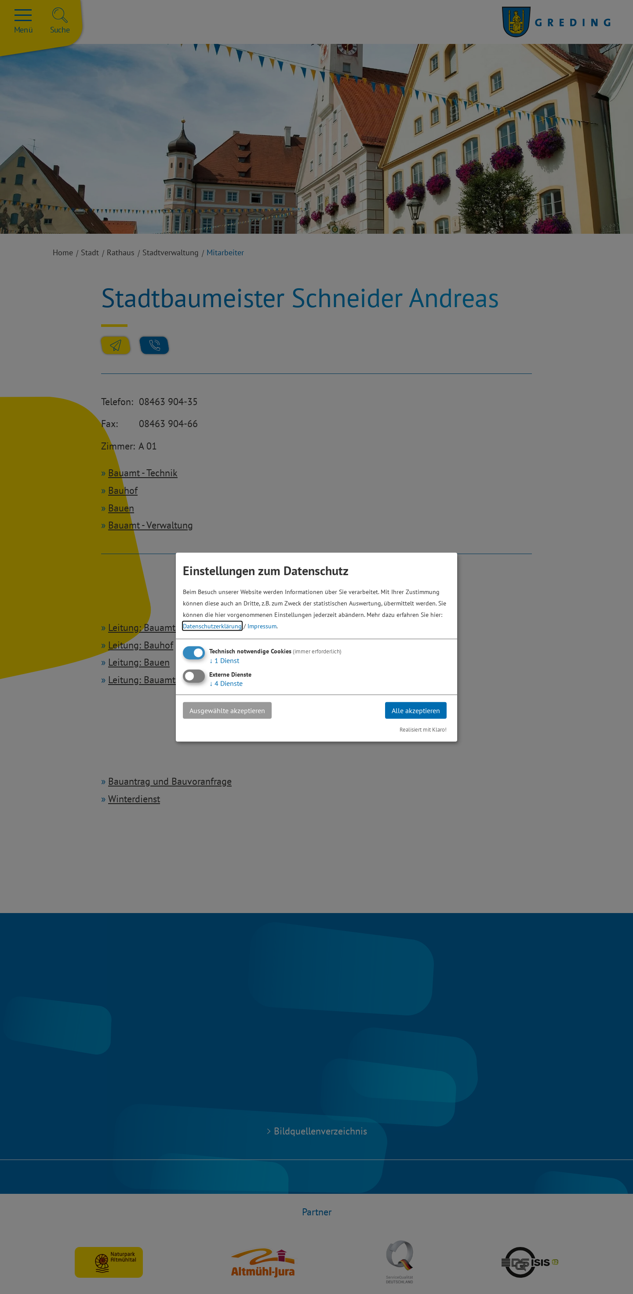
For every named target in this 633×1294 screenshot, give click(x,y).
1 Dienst (224, 660)
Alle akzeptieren (416, 710)
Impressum (261, 625)
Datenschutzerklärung (212, 625)
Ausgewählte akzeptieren (227, 710)
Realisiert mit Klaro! (423, 729)
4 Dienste (226, 682)
